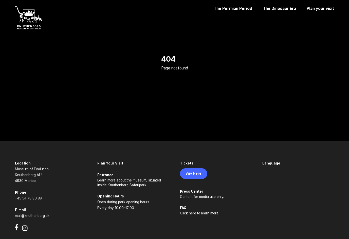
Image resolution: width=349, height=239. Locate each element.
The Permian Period (233, 8)
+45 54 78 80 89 (28, 198)
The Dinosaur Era (279, 8)
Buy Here (193, 173)
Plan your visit (320, 8)
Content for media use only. (202, 197)
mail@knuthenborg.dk (32, 216)
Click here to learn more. (199, 213)
